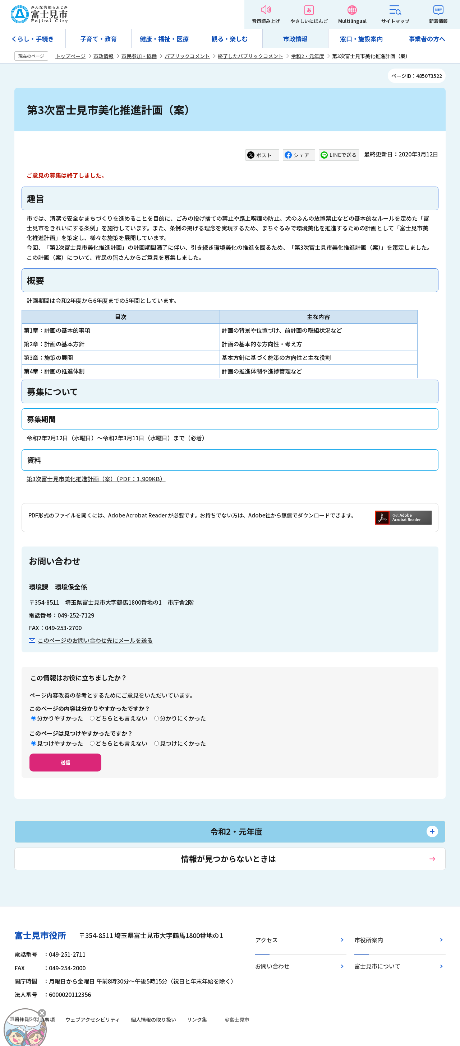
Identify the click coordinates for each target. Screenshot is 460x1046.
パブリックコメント (187, 56)
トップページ (70, 56)
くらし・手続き (32, 38)
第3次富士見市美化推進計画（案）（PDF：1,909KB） (96, 478)
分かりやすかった (60, 718)
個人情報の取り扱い (153, 1019)
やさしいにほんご (309, 21)
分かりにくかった (183, 718)
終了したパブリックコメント (250, 56)
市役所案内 (368, 939)
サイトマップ (395, 21)
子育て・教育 (98, 38)
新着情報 (438, 21)
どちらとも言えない (121, 718)
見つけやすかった (60, 743)
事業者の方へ (427, 38)
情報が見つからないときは (228, 858)
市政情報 (295, 38)
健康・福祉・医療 (164, 38)
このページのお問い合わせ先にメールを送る (95, 640)
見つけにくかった (183, 743)
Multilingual (352, 21)
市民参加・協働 (139, 56)
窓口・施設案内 (361, 38)
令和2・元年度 (307, 56)
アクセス (266, 939)
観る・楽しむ (229, 38)
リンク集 (197, 1019)
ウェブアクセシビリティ (92, 1019)
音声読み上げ (266, 21)
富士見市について (377, 966)
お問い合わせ (272, 966)
